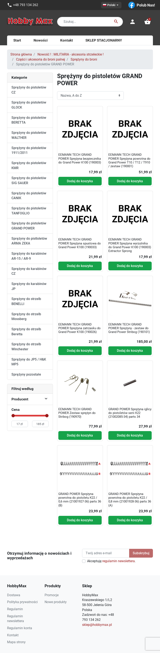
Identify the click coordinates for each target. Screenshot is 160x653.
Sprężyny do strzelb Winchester (26, 346)
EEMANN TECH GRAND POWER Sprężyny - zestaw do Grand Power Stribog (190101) (129, 328)
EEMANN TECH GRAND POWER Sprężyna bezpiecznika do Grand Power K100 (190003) (79, 158)
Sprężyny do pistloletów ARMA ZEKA (29, 241)
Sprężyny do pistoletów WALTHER (28, 135)
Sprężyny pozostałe (26, 374)
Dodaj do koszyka (80, 181)
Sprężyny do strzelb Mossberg (26, 316)
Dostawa (13, 595)
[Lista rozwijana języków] (111, 5)
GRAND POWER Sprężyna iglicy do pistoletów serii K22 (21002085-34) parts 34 (129, 413)
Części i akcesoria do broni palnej (40, 59)
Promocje (52, 595)
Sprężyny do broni (84, 59)
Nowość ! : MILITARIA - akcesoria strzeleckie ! (71, 54)
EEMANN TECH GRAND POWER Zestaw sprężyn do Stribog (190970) (77, 413)
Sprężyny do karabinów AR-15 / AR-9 (28, 256)
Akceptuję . (111, 561)
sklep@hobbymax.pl (97, 625)
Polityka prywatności (22, 602)
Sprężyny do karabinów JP (28, 286)
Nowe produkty (56, 602)
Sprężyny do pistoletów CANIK (28, 195)
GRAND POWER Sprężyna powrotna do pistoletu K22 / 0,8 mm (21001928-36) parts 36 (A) (129, 499)
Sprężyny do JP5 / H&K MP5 (28, 361)
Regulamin (15, 609)
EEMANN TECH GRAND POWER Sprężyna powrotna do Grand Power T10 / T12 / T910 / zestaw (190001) (129, 160)
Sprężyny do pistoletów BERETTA (28, 120)
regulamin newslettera (118, 561)
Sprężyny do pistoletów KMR (28, 165)
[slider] (13, 415)
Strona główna (21, 54)
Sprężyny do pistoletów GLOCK (28, 104)
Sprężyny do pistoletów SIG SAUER (28, 180)
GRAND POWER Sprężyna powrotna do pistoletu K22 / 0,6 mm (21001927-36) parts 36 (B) (79, 499)
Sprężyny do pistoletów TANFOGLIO (28, 210)
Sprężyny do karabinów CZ (28, 271)
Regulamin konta (19, 628)
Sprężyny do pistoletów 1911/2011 (28, 150)
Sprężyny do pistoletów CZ (28, 89)
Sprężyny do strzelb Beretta (26, 331)
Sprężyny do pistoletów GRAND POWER (28, 225)
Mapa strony (16, 642)
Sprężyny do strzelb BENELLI (26, 301)
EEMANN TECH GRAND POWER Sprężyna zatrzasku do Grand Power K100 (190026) (79, 328)
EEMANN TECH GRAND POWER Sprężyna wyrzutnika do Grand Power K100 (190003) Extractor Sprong (129, 245)
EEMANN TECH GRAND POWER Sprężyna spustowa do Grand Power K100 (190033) (79, 243)
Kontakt (13, 635)
